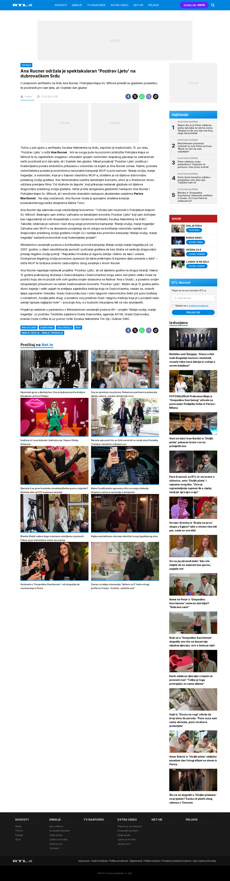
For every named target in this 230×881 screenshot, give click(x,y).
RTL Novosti (181, 282)
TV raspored (96, 5)
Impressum (84, 860)
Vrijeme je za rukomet (129, 826)
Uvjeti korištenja (99, 860)
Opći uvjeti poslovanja (204, 860)
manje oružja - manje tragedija (42, 332)
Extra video (119, 5)
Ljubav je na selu (58, 839)
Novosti (61, 5)
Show (176, 218)
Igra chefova (56, 826)
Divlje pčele (55, 835)
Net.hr (48, 344)
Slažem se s (192, 305)
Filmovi (19, 830)
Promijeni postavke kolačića (176, 860)
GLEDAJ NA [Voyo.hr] (194, 5)
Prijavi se (193, 312)
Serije (18, 826)
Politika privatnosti (118, 860)
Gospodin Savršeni (59, 830)
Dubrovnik (46, 327)
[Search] (213, 5)
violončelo (64, 327)
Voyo (18, 839)
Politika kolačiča (152, 860)
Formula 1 (54, 848)
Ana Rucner (29, 327)
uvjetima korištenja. (199, 305)
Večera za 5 (55, 843)
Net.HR (138, 5)
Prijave (153, 5)
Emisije (77, 5)
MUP (78, 327)
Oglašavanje (135, 860)
